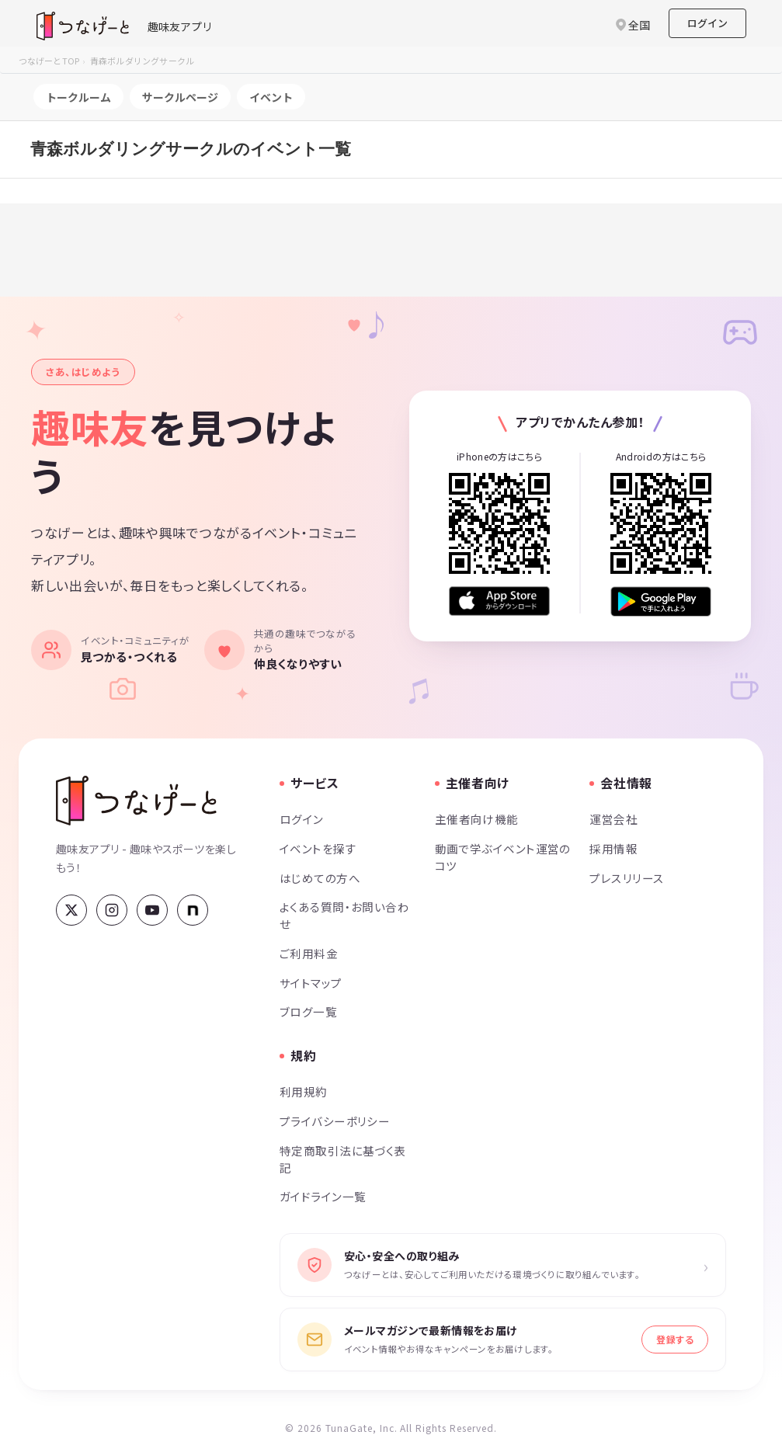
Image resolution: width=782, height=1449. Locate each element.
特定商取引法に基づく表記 (343, 1159)
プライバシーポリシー (335, 1121)
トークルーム (78, 97)
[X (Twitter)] (71, 910)
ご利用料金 (309, 953)
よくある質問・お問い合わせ (344, 915)
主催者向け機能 (477, 819)
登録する (674, 1339)
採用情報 (613, 848)
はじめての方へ (320, 878)
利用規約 (304, 1091)
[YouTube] (152, 910)
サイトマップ (311, 983)
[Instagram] (111, 910)
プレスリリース (626, 878)
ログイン (707, 23)
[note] (192, 910)
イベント (271, 97)
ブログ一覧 (308, 1011)
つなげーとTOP (49, 60)
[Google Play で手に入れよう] (660, 601)
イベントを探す (318, 848)
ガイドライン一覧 (323, 1196)
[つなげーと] (136, 800)
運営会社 (613, 819)
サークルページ (180, 97)
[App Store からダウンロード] (499, 601)
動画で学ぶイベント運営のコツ (503, 857)
